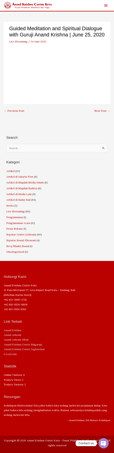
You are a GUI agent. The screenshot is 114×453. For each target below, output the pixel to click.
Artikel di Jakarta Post (19, 176)
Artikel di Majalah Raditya (21, 188)
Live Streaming (18, 41)
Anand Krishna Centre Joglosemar (24, 349)
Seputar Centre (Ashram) (21, 234)
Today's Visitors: (14, 384)
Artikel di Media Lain (19, 194)
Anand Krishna (12, 330)
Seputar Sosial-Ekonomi (21, 240)
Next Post (102, 110)
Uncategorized (15, 251)
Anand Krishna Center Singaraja (23, 344)
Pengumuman (14, 217)
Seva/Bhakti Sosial (17, 246)
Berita (10, 205)
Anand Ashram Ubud (16, 339)
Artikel (10, 171)
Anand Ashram (12, 335)
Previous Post (14, 110)
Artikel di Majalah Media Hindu (25, 182)
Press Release (14, 228)
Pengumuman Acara (18, 223)
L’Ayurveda (10, 354)
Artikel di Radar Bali (18, 199)
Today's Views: (13, 379)
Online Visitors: (13, 375)
